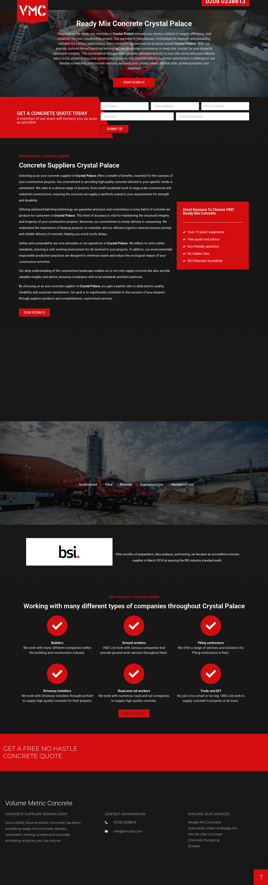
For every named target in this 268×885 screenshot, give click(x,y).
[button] (34, 313)
